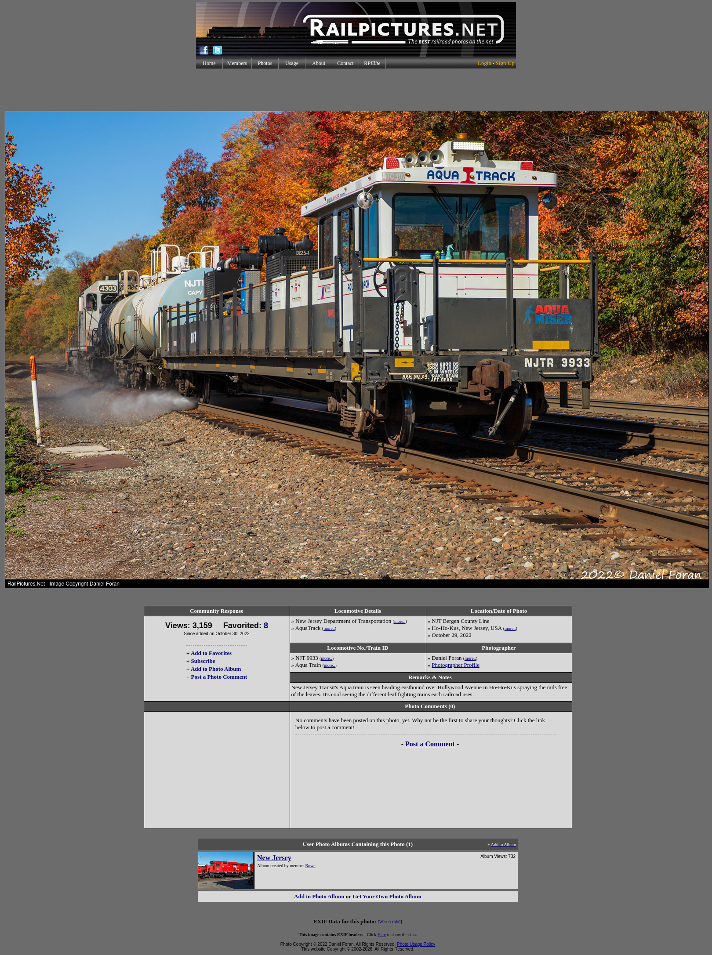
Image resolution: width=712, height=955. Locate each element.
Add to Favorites (211, 653)
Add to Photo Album (216, 669)
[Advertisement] (356, 89)
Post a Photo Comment (219, 676)
